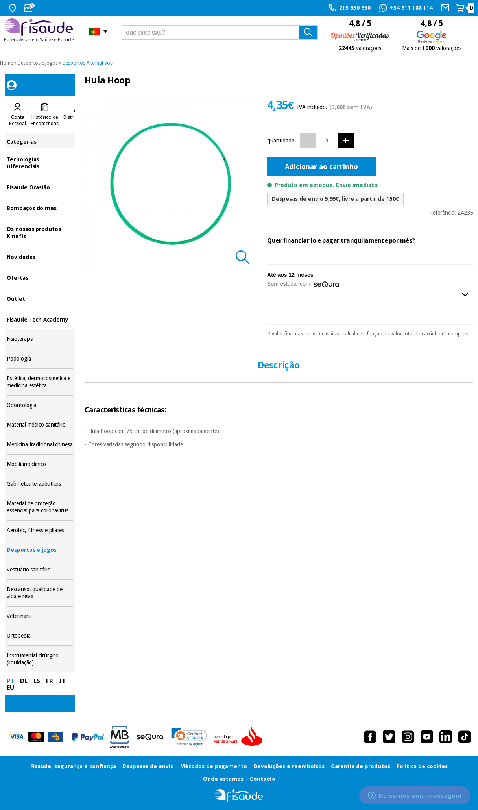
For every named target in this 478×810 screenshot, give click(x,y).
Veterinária (40, 616)
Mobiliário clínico (40, 464)
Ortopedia (40, 635)
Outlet (40, 298)
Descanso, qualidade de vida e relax (40, 593)
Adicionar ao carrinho (321, 167)
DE (24, 681)
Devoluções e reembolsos (289, 766)
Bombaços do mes (40, 207)
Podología (40, 358)
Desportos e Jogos (38, 63)
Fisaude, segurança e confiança (73, 766)
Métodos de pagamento (213, 766)
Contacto (262, 779)
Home (6, 63)
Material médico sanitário (40, 425)
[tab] (17, 114)
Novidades (40, 256)
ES (36, 681)
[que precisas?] (220, 32)
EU (10, 687)
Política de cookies (422, 766)
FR (49, 681)
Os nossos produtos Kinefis (40, 232)
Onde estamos (223, 779)
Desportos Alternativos (88, 63)
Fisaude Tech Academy (40, 319)
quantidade (280, 140)
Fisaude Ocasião (40, 186)
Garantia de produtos (360, 766)
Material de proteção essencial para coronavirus (40, 507)
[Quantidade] (327, 140)
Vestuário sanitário (40, 569)
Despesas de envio (148, 766)
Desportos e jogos (40, 550)
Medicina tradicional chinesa (40, 444)
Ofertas (40, 277)
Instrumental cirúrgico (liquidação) (40, 659)
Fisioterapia (40, 339)
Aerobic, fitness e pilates (40, 530)
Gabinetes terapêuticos (40, 484)
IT (62, 681)
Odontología (40, 405)
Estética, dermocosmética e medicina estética (40, 382)
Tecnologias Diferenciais (40, 162)
